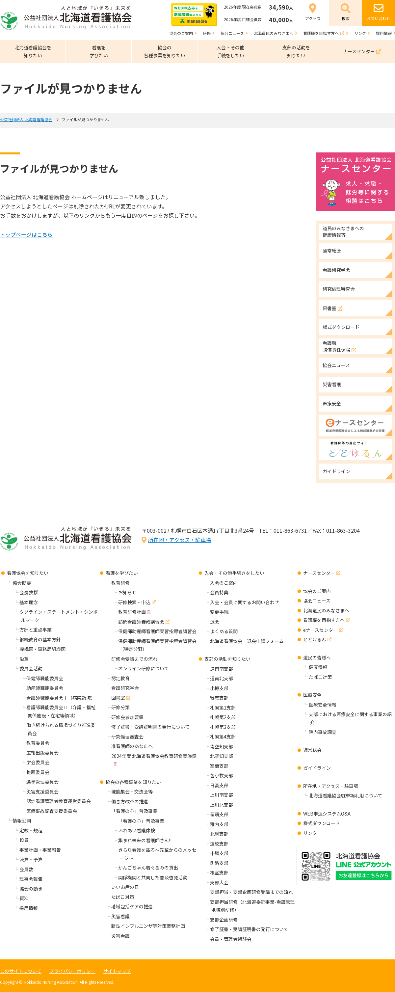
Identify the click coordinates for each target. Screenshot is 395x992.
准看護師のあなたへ (132, 746)
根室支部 (219, 872)
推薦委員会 (37, 772)
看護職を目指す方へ (324, 620)
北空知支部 (221, 756)
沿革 (24, 659)
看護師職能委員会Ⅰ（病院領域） (60, 697)
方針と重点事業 (35, 629)
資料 (24, 898)
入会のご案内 (224, 582)
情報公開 (22, 820)
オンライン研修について (143, 668)
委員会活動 (30, 668)
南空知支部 (221, 746)
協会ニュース (316, 600)
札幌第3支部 (223, 727)
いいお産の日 (125, 887)
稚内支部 (219, 824)
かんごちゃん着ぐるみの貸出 (148, 867)
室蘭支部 (219, 766)
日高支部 (219, 785)
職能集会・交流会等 (132, 791)
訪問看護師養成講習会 (141, 621)
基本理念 (28, 602)
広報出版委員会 (42, 752)
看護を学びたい (122, 573)
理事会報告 (30, 878)
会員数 (26, 869)
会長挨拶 (28, 592)
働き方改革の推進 (129, 801)
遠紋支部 (219, 843)
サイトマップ (117, 971)
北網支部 (219, 833)
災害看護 (120, 916)
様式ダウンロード (321, 823)
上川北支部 (221, 804)
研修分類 (120, 707)
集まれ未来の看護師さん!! (144, 840)
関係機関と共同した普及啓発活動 (152, 877)
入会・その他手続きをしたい (234, 573)
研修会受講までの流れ (134, 659)
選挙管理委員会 (42, 781)
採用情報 (28, 908)
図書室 (118, 697)
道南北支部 (221, 678)
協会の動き (30, 888)
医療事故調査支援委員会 (51, 811)
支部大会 (219, 882)
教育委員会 (37, 742)
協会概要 (22, 582)
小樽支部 (219, 688)
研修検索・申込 (134, 602)
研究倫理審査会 (127, 736)
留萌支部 (219, 814)
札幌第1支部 (223, 707)
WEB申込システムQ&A (327, 813)
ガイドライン (317, 767)
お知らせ (127, 592)
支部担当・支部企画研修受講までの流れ (251, 892)
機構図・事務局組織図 (42, 649)
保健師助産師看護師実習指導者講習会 (157, 631)
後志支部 (219, 697)
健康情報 (318, 667)
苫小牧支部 (221, 775)
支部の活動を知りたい (227, 659)
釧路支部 (219, 863)
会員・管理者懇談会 (230, 939)
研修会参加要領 (127, 717)
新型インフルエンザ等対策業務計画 (148, 926)
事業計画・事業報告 (40, 849)
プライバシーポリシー (72, 971)
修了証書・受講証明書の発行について (150, 726)
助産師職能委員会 (44, 687)
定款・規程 (30, 830)
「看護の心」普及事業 (134, 811)
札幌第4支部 (223, 736)
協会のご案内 (317, 591)
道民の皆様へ (317, 657)
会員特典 (219, 592)
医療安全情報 (322, 704)
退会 (214, 621)
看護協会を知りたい (27, 573)
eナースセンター (320, 630)
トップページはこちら (26, 234)
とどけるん (314, 639)
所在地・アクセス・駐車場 (179, 540)
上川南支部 (221, 794)
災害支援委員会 (42, 791)
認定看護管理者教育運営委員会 (58, 801)
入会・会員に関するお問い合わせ (244, 602)
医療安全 (312, 694)
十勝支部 (219, 853)
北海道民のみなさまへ (326, 610)
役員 (24, 840)
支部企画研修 (224, 919)
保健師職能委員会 (44, 678)
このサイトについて (20, 971)
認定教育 (120, 678)
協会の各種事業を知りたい (133, 782)
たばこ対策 (122, 897)
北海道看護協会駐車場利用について (345, 795)
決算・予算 (30, 859)
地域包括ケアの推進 (132, 906)
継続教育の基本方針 (40, 639)
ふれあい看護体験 (136, 830)
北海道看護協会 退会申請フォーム (247, 641)
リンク (310, 833)
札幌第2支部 (223, 717)
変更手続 (219, 611)
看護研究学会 (125, 687)
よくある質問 (224, 631)
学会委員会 (37, 762)
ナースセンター (319, 573)
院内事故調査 (322, 732)
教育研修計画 (132, 611)
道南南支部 (221, 668)
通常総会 (312, 750)
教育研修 (120, 582)
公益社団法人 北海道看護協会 (26, 119)
